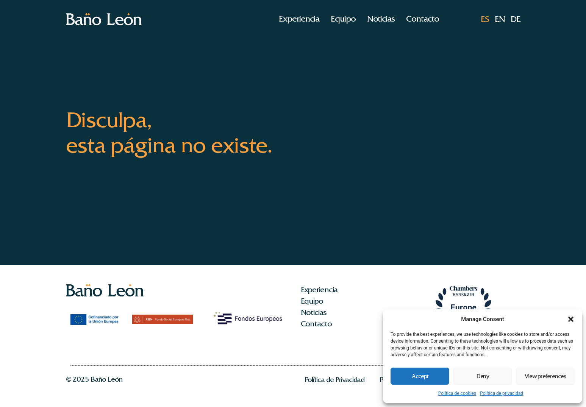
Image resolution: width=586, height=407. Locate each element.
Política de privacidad (501, 393)
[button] (571, 319)
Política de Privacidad (335, 380)
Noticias (381, 19)
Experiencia (299, 19)
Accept (419, 376)
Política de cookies (457, 393)
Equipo (343, 19)
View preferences (545, 376)
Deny (483, 376)
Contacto (422, 19)
